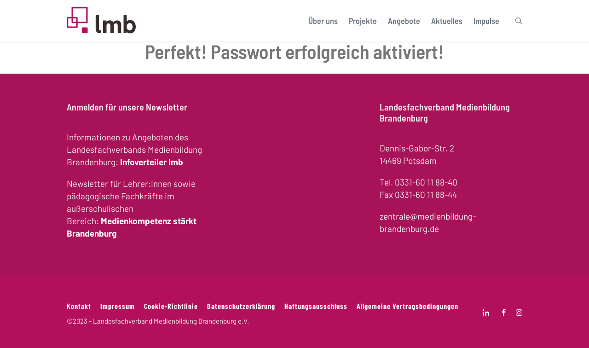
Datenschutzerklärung (241, 306)
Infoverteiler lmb (151, 162)
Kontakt (79, 306)
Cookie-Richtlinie (171, 306)
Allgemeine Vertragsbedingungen (407, 306)
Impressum (117, 306)
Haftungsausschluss (315, 306)
